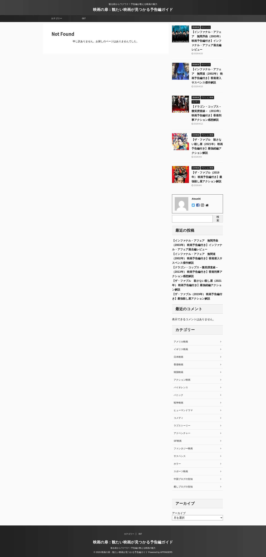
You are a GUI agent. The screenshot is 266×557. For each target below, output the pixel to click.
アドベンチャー (182, 433)
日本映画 (178, 357)
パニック (178, 395)
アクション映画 (182, 379)
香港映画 (178, 364)
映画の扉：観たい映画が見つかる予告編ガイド (133, 9)
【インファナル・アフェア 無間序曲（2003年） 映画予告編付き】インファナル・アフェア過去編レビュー (207, 41)
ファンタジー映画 (183, 448)
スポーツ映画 (181, 471)
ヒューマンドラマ (183, 410)
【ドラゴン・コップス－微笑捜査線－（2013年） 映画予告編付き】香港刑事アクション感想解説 (197, 272)
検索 (217, 218)
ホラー (177, 463)
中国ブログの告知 (183, 479)
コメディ (178, 418)
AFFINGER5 (166, 552)
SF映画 (178, 440)
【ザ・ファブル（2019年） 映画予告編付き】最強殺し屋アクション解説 (207, 177)
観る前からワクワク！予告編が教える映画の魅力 (133, 548)
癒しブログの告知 (183, 486)
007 (84, 18)
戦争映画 (178, 402)
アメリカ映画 (181, 341)
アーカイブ (179, 513)
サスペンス (180, 456)
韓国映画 (178, 372)
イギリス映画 (181, 349)
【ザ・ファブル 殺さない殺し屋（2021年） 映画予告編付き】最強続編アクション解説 (197, 285)
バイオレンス (181, 387)
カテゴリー (56, 18)
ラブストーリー (182, 425)
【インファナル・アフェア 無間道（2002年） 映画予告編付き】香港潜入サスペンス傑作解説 (197, 258)
